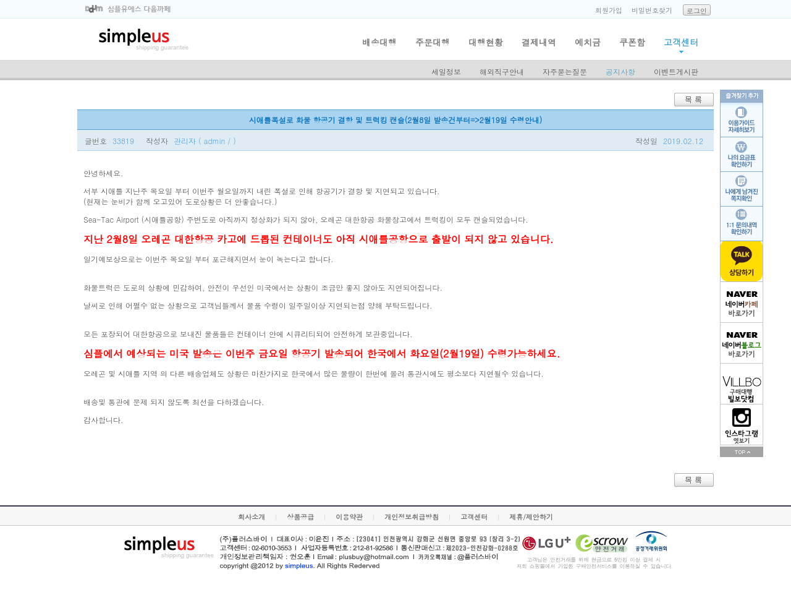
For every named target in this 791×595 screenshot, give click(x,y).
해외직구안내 (502, 71)
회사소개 (251, 516)
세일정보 (446, 71)
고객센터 (681, 42)
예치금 (588, 42)
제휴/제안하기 (531, 516)
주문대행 (432, 42)
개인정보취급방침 (411, 516)
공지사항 (620, 71)
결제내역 (539, 42)
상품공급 (300, 516)
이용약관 (349, 516)
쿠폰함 (632, 42)
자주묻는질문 (565, 71)
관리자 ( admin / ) (205, 140)
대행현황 (485, 42)
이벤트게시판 (676, 71)
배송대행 (379, 42)
